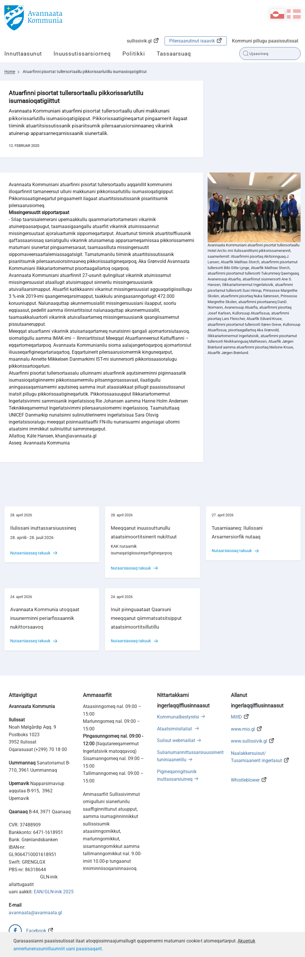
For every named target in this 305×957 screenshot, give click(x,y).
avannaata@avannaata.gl (35, 912)
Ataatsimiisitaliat (175, 729)
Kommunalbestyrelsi (178, 717)
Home (9, 71)
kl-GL (277, 14)
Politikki (133, 53)
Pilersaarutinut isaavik (192, 41)
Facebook (36, 930)
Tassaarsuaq (174, 53)
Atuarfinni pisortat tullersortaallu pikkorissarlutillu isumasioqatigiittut (85, 71)
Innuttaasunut (23, 53)
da (294, 14)
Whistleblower (245, 780)
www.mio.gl (243, 729)
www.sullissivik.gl (249, 741)
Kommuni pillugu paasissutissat (265, 41)
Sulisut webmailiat (176, 740)
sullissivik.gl (139, 41)
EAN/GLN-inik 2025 (54, 891)
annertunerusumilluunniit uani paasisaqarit (57, 948)
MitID (236, 717)
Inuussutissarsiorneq (82, 53)
